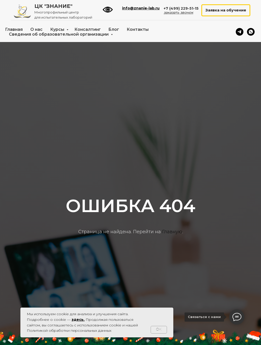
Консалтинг (87, 29)
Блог (113, 29)
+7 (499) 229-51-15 (181, 8)
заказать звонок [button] (178, 12)
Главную (172, 231)
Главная (14, 29)
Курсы (57, 29)
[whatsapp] (251, 32)
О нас (36, 29)
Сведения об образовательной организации (59, 34)
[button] (225, 10)
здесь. (78, 319)
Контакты (138, 29)
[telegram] (239, 32)
